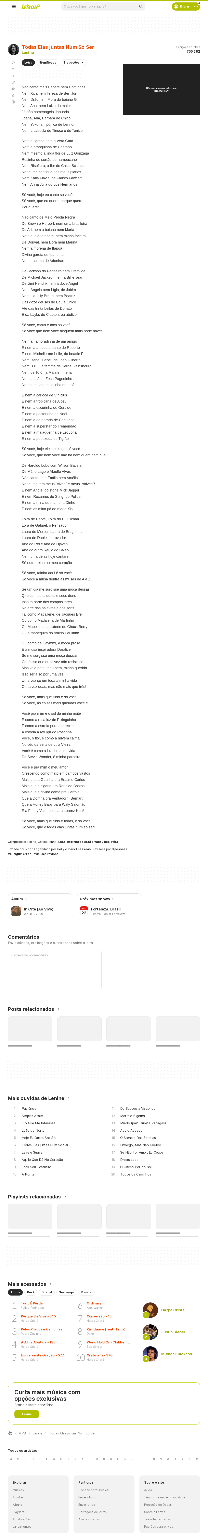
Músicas (18, 1490)
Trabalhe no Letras (157, 1519)
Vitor (29, 849)
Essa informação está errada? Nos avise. (89, 841)
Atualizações (22, 1519)
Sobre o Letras (154, 1512)
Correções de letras (92, 1512)
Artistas (18, 1497)
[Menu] (13, 6)
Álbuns (17, 1504)
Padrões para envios (158, 1526)
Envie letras (86, 1504)
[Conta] (196, 6)
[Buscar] (141, 6)
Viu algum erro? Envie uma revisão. (34, 854)
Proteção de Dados (158, 1504)
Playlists (18, 1512)
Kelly (60, 849)
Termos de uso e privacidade (164, 1497)
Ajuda (148, 1490)
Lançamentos (22, 1526)
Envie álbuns (87, 1497)
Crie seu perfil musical (93, 1490)
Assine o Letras (89, 1519)
